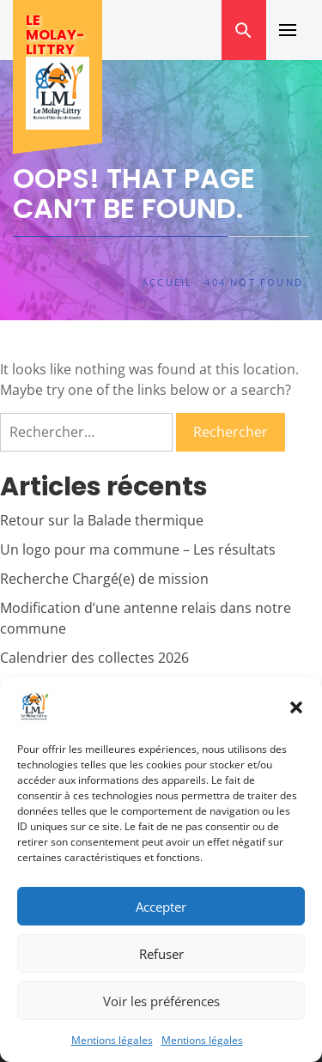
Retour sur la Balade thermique (102, 520)
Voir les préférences (161, 1001)
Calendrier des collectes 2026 (94, 657)
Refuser (161, 953)
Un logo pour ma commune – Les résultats (138, 549)
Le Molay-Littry (55, 34)
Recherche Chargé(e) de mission (104, 578)
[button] (296, 707)
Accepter (161, 906)
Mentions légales (112, 1040)
